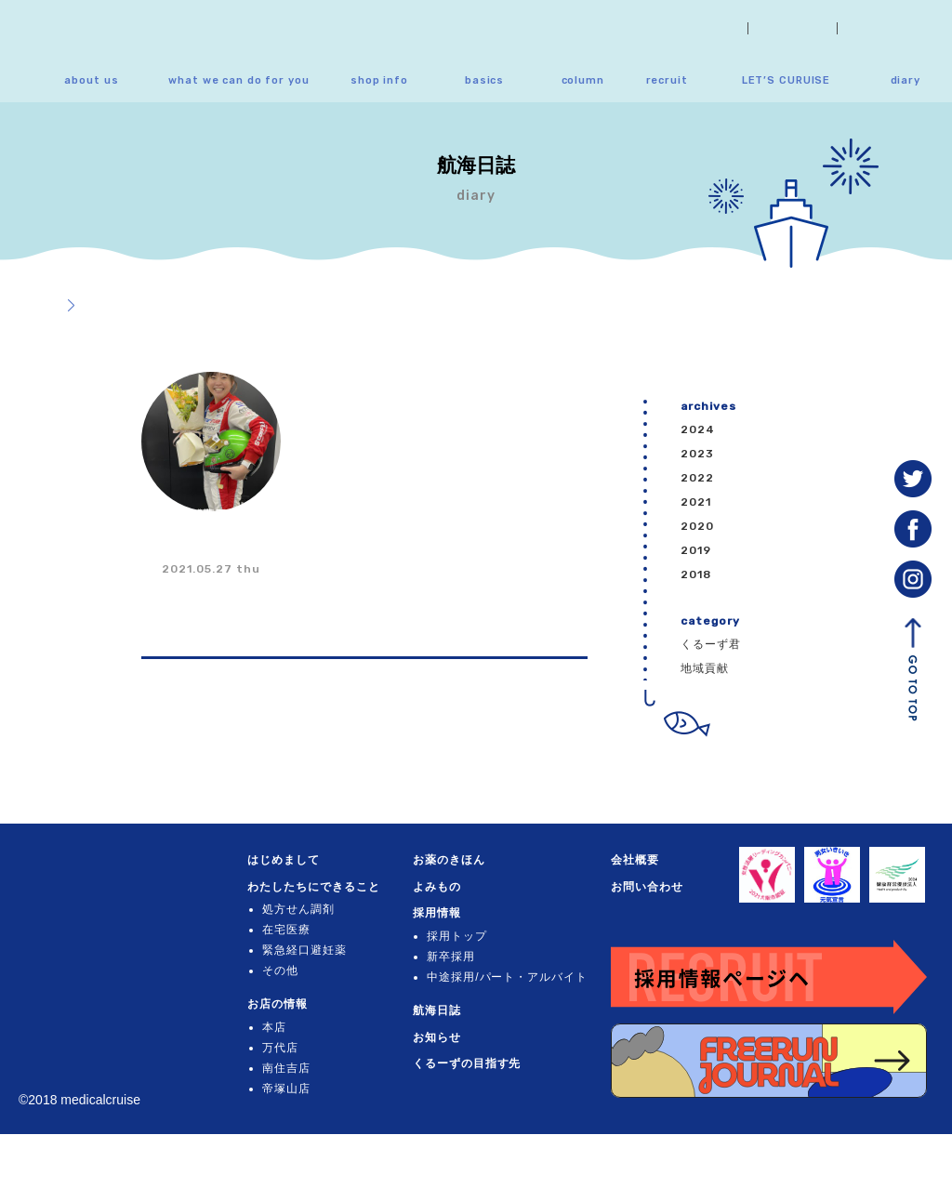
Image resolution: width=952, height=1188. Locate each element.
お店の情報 (288, 1030)
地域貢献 (705, 668)
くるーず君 (711, 644)
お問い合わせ (894, 28)
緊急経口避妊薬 (315, 976)
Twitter (912, 478)
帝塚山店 (297, 1115)
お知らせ (702, 28)
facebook (912, 528)
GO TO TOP (913, 669)
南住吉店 (297, 1095)
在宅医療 (297, 956)
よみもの (447, 886)
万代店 (291, 1074)
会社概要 (792, 28)
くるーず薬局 (97, 872)
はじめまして (294, 859)
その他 (291, 997)
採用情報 (447, 912)
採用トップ (467, 936)
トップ (37, 306)
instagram (912, 579)
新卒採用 (461, 956)
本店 (285, 1054)
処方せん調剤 (309, 936)
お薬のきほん (459, 859)
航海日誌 (447, 1030)
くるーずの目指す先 (477, 1083)
